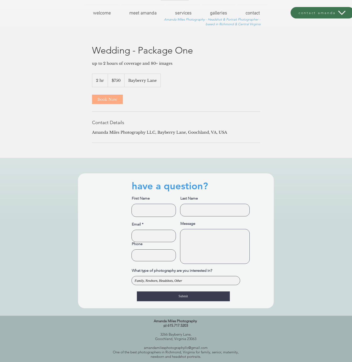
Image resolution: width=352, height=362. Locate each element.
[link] (107, 99)
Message (187, 224)
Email (136, 224)
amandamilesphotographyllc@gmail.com (176, 347)
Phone (137, 244)
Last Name (189, 198)
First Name (141, 198)
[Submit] (183, 296)
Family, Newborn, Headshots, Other (186, 280)
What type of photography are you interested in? (172, 270)
